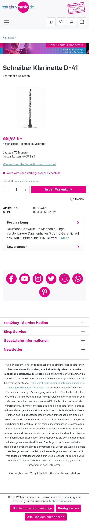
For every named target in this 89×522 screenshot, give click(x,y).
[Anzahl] (16, 189)
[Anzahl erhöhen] (26, 189)
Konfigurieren (68, 508)
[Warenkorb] (81, 21)
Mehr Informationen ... (62, 501)
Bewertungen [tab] (43, 246)
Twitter (51, 278)
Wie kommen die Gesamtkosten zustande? (29, 164)
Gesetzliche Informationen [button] (44, 340)
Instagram (38, 278)
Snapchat (64, 278)
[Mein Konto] (71, 21)
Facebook (11, 278)
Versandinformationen (27, 181)
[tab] (43, 230)
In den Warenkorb (58, 189)
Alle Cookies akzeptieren (45, 517)
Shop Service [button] (44, 331)
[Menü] (6, 22)
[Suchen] (51, 21)
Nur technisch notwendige (32, 508)
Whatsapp (77, 278)
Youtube (24, 278)
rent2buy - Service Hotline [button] (44, 322)
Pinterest (44, 292)
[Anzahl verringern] (7, 189)
